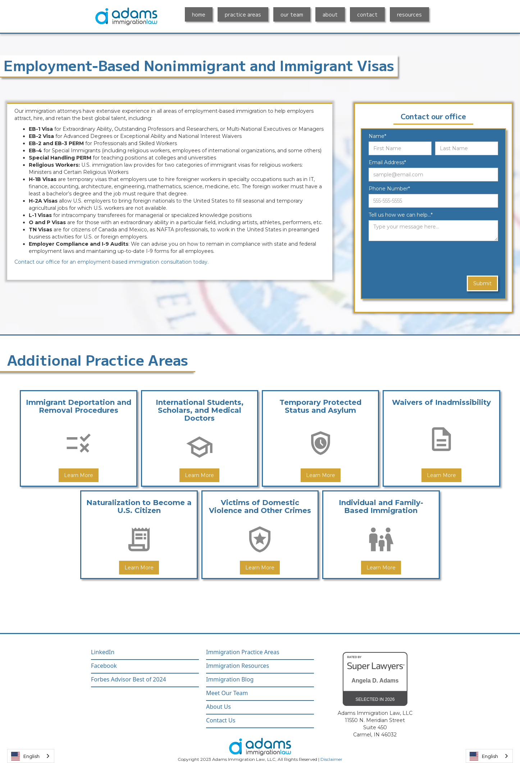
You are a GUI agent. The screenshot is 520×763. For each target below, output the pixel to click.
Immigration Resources (237, 666)
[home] (126, 16)
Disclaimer (331, 759)
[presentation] (423, 259)
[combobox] (30, 756)
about (330, 14)
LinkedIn (102, 652)
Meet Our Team (227, 693)
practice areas (243, 14)
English (25, 756)
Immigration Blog (230, 679)
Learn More (78, 475)
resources (409, 14)
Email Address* (387, 162)
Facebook (104, 666)
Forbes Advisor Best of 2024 (128, 679)
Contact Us (220, 720)
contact (367, 14)
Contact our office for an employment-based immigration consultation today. (111, 262)
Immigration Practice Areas (242, 652)
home (198, 14)
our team (291, 14)
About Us (218, 707)
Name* (377, 136)
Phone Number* (389, 188)
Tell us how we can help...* (401, 215)
